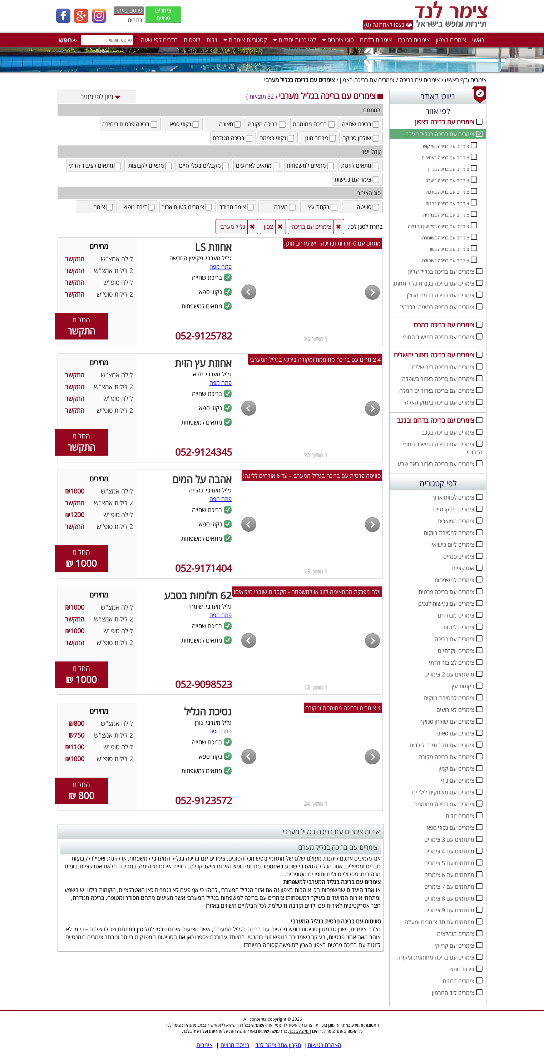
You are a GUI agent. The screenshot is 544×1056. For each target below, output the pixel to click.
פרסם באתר (128, 10)
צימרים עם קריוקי (454, 946)
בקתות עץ (462, 686)
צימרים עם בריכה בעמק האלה (439, 402)
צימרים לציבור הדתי (451, 662)
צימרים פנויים (163, 14)
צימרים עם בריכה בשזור (447, 249)
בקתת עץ (323, 207)
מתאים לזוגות (360, 165)
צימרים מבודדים (456, 615)
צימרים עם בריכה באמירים (445, 157)
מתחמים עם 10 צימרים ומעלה (439, 922)
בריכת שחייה (361, 124)
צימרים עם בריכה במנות (447, 203)
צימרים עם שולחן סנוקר (447, 721)
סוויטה (368, 207)
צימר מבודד (237, 207)
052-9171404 (203, 568)
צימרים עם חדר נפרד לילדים (442, 745)
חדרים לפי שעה (159, 40)
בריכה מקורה (267, 124)
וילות (211, 40)
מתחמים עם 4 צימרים (449, 851)
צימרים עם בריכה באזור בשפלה (438, 379)
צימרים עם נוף (457, 780)
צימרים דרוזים (458, 981)
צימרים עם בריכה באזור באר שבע (435, 464)
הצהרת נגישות (324, 1045)
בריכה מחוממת (314, 124)
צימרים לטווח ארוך (453, 497)
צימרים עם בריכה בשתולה (445, 260)
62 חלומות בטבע (198, 595)
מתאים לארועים (258, 165)
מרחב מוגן (321, 138)
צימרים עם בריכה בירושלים (443, 367)
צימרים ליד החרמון (453, 993)
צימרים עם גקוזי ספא (450, 828)
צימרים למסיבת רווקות (449, 533)
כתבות (135, 20)
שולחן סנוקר (361, 138)
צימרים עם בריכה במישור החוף (438, 337)
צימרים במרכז (414, 40)
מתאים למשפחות (311, 165)
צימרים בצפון (451, 40)
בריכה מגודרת (233, 138)
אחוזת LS (213, 247)
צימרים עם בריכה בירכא (447, 192)
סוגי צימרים (338, 40)
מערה (285, 207)
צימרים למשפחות (454, 580)
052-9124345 (203, 451)
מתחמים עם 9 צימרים (449, 910)
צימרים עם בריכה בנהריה (446, 215)
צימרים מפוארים (455, 521)
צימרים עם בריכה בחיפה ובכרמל (437, 307)
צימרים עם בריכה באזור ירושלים (434, 355)
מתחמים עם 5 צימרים (449, 863)
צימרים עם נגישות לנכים (446, 604)
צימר (104, 207)
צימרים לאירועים (455, 710)
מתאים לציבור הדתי (95, 165)
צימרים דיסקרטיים (453, 509)
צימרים (478, 80)
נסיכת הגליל (208, 711)
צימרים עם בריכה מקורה (446, 757)
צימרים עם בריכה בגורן (448, 169)
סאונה (230, 124)
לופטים (192, 40)
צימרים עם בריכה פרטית (446, 592)
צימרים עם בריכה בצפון (367, 80)
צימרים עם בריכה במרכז (443, 325)
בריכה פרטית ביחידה (130, 124)
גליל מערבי (232, 226)
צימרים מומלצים (455, 934)
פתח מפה (220, 267)
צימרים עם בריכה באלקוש (446, 146)
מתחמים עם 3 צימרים (449, 839)
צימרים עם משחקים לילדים (443, 792)
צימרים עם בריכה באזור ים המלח (436, 391)
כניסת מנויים (235, 1045)
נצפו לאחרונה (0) (388, 25)
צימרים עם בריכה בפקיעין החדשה (438, 226)
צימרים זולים (460, 816)
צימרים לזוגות (458, 627)
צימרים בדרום (376, 40)
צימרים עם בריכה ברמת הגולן (440, 295)
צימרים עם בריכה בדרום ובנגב (435, 420)
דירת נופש (139, 207)
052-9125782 (203, 335)
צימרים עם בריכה (420, 80)
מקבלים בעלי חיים (204, 165)
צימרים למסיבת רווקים (449, 698)
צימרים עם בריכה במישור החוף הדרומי (443, 448)
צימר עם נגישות (357, 179)
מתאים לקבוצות (150, 165)
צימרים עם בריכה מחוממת (444, 804)
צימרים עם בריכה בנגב (448, 432)
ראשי (478, 40)
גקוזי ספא (185, 124)
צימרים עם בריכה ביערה (447, 180)
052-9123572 (203, 800)
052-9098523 (203, 684)
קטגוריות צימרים (245, 40)
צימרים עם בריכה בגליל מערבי (439, 134)
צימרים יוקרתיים (456, 651)
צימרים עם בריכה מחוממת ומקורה (435, 957)
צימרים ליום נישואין (452, 545)
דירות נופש (461, 969)
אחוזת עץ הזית (203, 363)
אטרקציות (463, 568)
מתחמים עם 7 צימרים (449, 887)
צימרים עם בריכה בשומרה (445, 237)
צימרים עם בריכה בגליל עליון (441, 272)
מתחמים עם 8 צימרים (449, 898)
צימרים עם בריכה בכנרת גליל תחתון (433, 283)
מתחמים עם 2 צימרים (449, 674)
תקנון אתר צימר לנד (278, 1045)
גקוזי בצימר (277, 138)
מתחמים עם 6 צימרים (449, 875)
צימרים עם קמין (456, 769)
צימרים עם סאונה (454, 733)
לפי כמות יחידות (294, 40)
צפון (268, 226)
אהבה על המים (202, 479)
